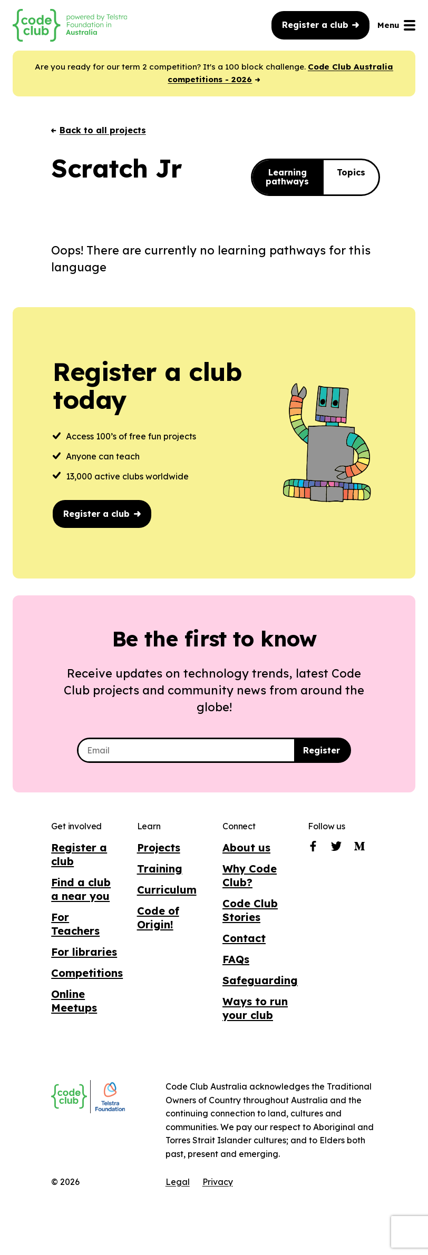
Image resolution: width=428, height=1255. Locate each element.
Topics (351, 173)
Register (321, 751)
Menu (396, 25)
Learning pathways (287, 178)
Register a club (320, 24)
